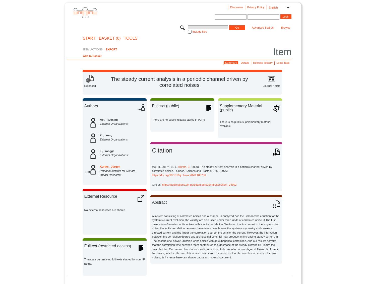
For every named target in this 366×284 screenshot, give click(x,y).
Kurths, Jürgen (110, 166)
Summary (231, 62)
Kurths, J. (184, 166)
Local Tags (282, 62)
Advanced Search (263, 27)
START (89, 38)
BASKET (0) (110, 38)
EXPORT (111, 49)
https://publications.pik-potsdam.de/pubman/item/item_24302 (199, 184)
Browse (285, 27)
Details (245, 62)
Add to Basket (92, 55)
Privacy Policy (255, 7)
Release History (263, 62)
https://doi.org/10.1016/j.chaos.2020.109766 (179, 175)
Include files (199, 31)
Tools (131, 38)
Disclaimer (236, 7)
